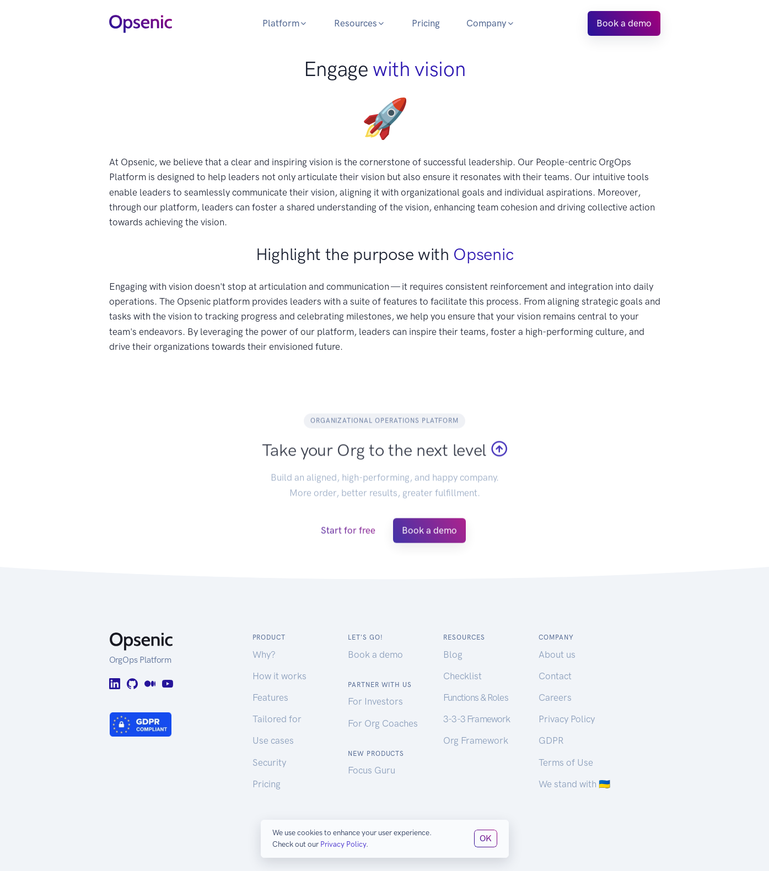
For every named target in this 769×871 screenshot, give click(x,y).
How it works (279, 675)
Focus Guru (371, 770)
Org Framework (475, 740)
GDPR (551, 740)
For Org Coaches (383, 723)
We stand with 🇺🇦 (574, 783)
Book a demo (624, 23)
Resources (359, 23)
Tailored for (277, 718)
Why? (264, 654)
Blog (453, 654)
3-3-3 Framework (476, 718)
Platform (285, 23)
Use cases (273, 740)
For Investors (375, 701)
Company (490, 23)
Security (269, 762)
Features (270, 697)
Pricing (426, 23)
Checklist (462, 675)
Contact (555, 675)
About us (557, 654)
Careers (555, 697)
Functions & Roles (475, 697)
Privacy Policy (567, 718)
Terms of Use (566, 762)
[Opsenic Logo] (140, 23)
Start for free (348, 542)
